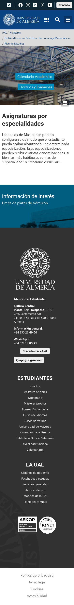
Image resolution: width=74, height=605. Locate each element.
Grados (35, 386)
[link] (64, 4)
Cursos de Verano (35, 421)
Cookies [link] (37, 588)
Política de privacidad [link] (37, 575)
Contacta (64, 5)
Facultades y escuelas (35, 478)
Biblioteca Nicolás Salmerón (35, 438)
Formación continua (35, 409)
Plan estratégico (35, 490)
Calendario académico (35, 432)
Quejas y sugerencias (28, 360)
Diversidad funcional (35, 444)
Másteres (15, 32)
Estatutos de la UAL (35, 496)
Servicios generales (35, 484)
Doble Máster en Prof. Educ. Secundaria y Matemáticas (37, 38)
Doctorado (35, 398)
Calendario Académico (34, 76)
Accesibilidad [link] (37, 595)
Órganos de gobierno (35, 473)
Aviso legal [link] (37, 581)
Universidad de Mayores (35, 426)
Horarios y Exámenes (36, 86)
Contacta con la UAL (35, 351)
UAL (4, 32)
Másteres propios (35, 403)
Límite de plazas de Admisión (25, 202)
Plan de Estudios (14, 43)
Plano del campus (35, 502)
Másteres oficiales (35, 392)
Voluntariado (35, 450)
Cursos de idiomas (35, 415)
